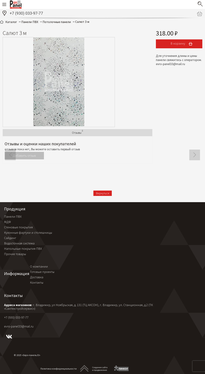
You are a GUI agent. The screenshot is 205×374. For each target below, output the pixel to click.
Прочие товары (15, 254)
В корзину (183, 43)
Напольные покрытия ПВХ (23, 249)
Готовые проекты (42, 272)
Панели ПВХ (13, 216)
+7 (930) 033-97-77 (26, 13)
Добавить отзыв (24, 155)
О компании (39, 266)
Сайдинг (10, 238)
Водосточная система (19, 243)
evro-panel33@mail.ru (19, 326)
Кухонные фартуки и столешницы (28, 232)
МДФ (7, 222)
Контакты (36, 282)
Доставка (36, 277)
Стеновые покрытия (18, 227)
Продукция (14, 209)
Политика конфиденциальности (59, 368)
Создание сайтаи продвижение (100, 368)
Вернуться (102, 193)
